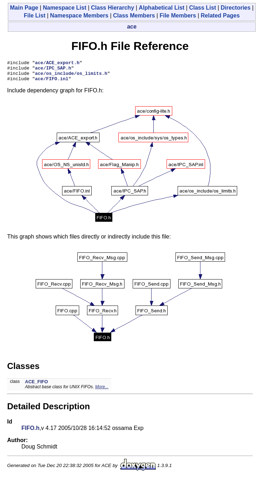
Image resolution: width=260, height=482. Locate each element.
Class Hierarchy (112, 8)
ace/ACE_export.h (57, 63)
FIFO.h (30, 432)
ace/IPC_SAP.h (53, 70)
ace (132, 27)
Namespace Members (79, 15)
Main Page (24, 8)
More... (101, 391)
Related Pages (220, 15)
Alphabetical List (161, 8)
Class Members (134, 15)
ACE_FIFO (36, 386)
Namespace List (64, 8)
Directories (236, 8)
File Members (177, 15)
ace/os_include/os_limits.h (71, 76)
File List (34, 15)
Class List (202, 8)
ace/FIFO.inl (51, 83)
